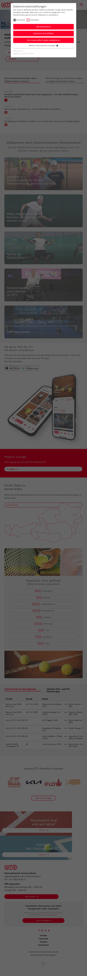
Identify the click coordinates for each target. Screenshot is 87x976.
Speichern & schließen (43, 33)
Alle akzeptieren (43, 26)
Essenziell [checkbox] (21, 20)
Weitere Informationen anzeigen (43, 45)
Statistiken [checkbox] (34, 20)
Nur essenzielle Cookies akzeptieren (43, 40)
